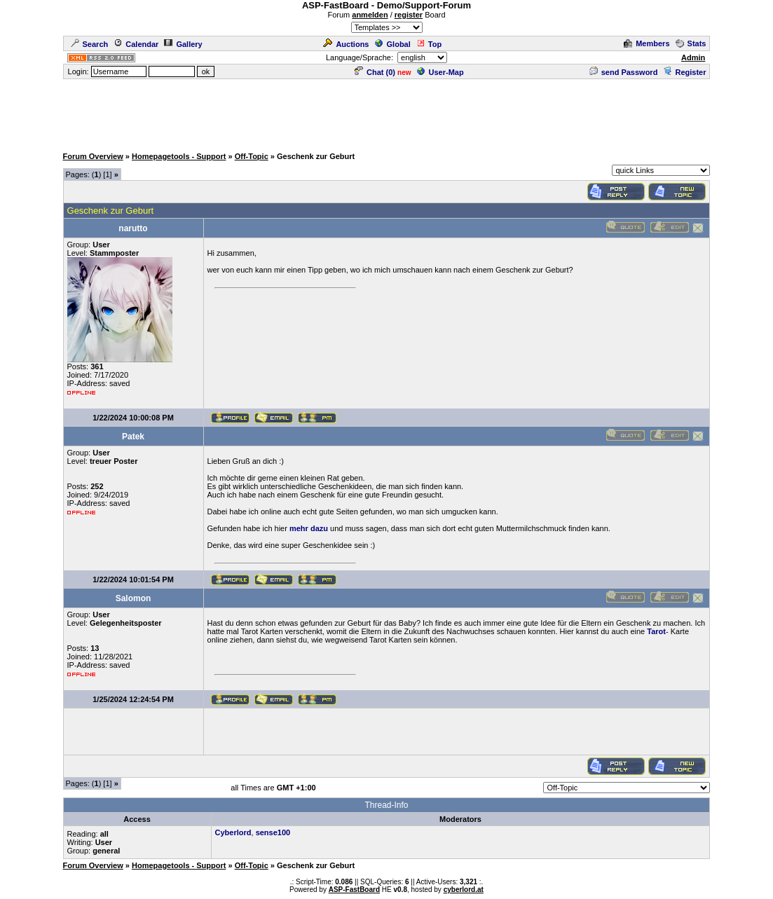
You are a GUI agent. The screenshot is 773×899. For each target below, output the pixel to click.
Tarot (656, 631)
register (409, 15)
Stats (691, 43)
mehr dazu (308, 528)
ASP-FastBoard (354, 889)
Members (646, 43)
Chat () (375, 72)
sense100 (273, 832)
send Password (623, 72)
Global (393, 44)
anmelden (370, 15)
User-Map (440, 72)
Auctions (346, 44)
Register (684, 72)
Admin (693, 57)
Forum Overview (93, 156)
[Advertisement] (387, 112)
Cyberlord (233, 832)
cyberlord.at (464, 889)
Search (90, 44)
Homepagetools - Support (179, 156)
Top (429, 44)
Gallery (183, 44)
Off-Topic (251, 156)
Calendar (136, 44)
